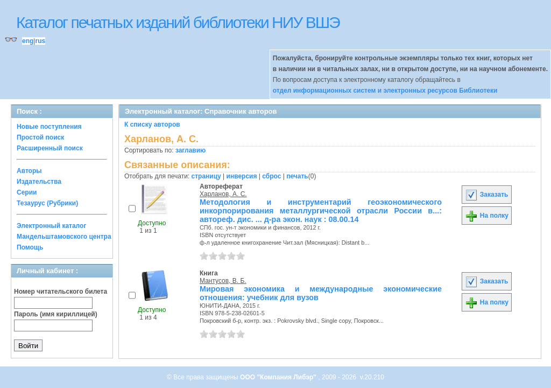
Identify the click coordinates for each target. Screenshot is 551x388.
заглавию (190, 150)
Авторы (29, 171)
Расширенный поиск (50, 148)
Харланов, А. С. (223, 194)
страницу (206, 176)
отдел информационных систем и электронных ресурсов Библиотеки (385, 90)
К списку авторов (152, 124)
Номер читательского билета (60, 291)
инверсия (242, 176)
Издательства (39, 181)
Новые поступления (49, 126)
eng (27, 41)
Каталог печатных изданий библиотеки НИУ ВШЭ (178, 22)
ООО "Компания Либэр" (279, 377)
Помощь (30, 247)
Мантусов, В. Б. (223, 281)
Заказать (486, 194)
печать (297, 176)
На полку (486, 215)
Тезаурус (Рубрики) (47, 203)
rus (40, 41)
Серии (27, 192)
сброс (271, 176)
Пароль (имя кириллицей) (55, 314)
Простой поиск (40, 137)
